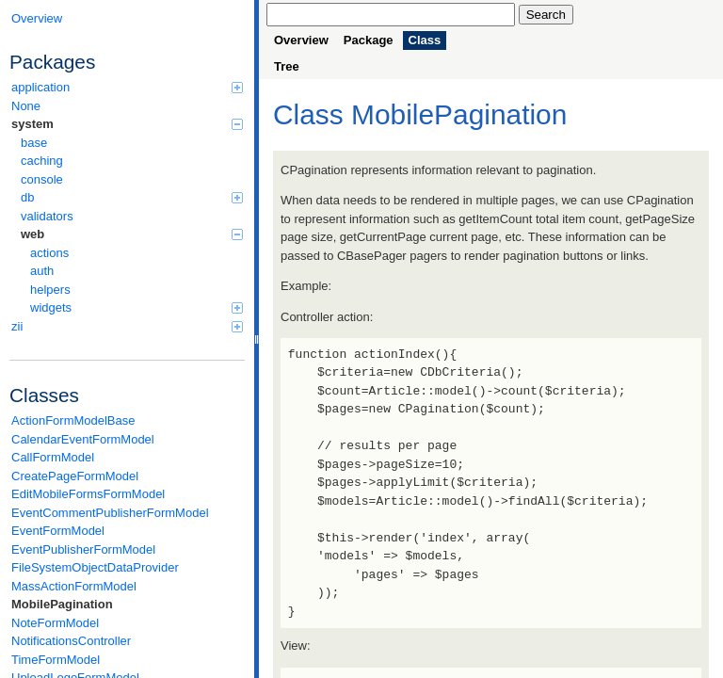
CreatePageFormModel (74, 476)
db (132, 197)
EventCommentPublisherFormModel (110, 513)
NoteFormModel (55, 623)
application (127, 87)
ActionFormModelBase (73, 420)
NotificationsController (71, 641)
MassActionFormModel (74, 586)
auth (42, 271)
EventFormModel (57, 531)
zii (127, 326)
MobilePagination (62, 604)
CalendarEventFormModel (82, 439)
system (127, 124)
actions (49, 253)
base (34, 143)
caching (42, 160)
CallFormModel (52, 457)
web (132, 234)
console (42, 179)
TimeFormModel (55, 660)
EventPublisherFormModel (83, 549)
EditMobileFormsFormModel (88, 494)
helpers (50, 289)
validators (47, 216)
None (25, 106)
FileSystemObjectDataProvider (95, 567)
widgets (136, 307)
